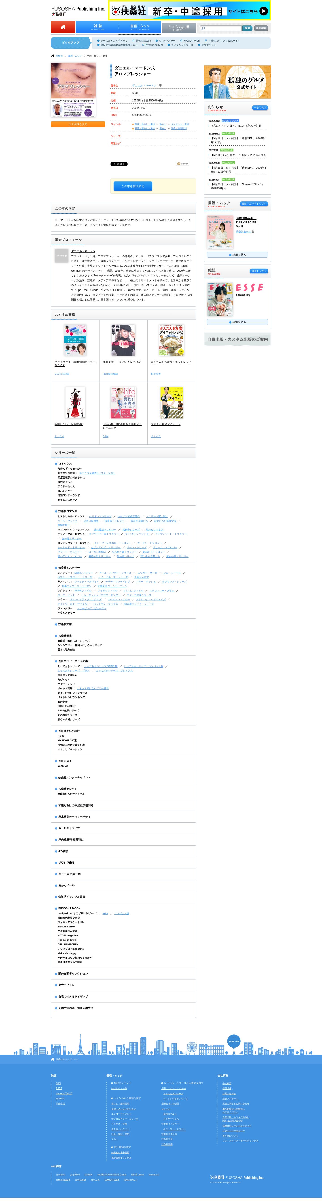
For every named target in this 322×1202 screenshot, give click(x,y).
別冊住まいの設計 (69, 731)
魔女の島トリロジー (177, 556)
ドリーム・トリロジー (165, 547)
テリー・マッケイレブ (117, 581)
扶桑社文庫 (65, 624)
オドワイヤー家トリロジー (104, 534)
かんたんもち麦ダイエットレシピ (171, 362)
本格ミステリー (66, 612)
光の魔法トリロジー (105, 529)
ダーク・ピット (66, 595)
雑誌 (53, 1075)
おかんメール (66, 885)
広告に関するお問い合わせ (235, 1103)
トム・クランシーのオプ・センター (101, 595)
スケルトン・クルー (119, 599)
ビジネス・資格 (119, 1124)
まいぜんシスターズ (182, 45)
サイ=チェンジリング (136, 534)
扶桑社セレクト (67, 788)
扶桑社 (59, 56)
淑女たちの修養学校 (165, 520)
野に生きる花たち (150, 556)
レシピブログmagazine (71, 949)
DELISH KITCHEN (68, 944)
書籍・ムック (75, 56)
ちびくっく (64, 679)
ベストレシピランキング (71, 697)
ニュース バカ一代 (69, 874)
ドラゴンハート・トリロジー (171, 534)
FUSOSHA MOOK (69, 908)
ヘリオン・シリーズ (100, 516)
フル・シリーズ (172, 573)
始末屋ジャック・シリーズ (139, 604)
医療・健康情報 (179, 128)
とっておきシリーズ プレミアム (114, 670)
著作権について (230, 1136)
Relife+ (62, 736)
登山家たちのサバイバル (71, 793)
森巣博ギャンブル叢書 (71, 896)
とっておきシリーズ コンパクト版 (143, 666)
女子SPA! (75, 1174)
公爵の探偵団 (91, 520)
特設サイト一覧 (119, 1088)
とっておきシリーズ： (70, 666)
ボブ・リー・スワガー (174, 1129)
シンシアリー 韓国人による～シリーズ (80, 645)
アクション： (65, 590)
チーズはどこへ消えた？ (114, 40)
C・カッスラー (167, 40)
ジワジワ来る (66, 862)
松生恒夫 (156, 374)
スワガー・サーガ (147, 573)
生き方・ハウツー (120, 1129)
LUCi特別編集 (110, 374)
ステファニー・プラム (162, 590)
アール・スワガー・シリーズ (115, 573)
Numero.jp (154, 1174)
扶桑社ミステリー (69, 567)
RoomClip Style (67, 940)
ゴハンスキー (65, 491)
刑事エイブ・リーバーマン (76, 586)
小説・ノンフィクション (123, 1108)
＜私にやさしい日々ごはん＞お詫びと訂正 (236, 125)
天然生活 (60, 1103)
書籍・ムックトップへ (254, 203)
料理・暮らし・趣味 (97, 56)
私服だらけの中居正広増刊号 (75, 805)
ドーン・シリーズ (136, 547)
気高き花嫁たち (139, 520)
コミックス (65, 463)
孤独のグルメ (65, 482)
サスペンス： (65, 581)
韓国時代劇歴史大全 (69, 917)
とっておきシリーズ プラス (74, 670)
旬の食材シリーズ (67, 715)
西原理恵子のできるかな (71, 477)
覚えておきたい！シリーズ (72, 692)
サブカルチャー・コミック (124, 1119)
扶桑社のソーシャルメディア (237, 1125)
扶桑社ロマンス (67, 511)
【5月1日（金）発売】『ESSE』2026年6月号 (238, 155)
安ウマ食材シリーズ (69, 719)
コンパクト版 (121, 913)
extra (105, 913)
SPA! (58, 1083)
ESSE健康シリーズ (68, 710)
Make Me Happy (67, 953)
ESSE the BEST (67, 706)
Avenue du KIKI (154, 45)
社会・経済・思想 (120, 1134)
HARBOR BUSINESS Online (111, 1174)
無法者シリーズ (125, 556)
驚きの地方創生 (66, 649)
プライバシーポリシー (233, 1130)
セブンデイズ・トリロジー (106, 547)
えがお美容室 (62, 374)
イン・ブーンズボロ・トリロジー (112, 543)
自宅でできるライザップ (73, 996)
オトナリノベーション (70, 749)
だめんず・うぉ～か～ (70, 468)
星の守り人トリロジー (70, 556)
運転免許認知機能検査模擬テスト (119, 45)
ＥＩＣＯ (59, 436)
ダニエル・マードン (144, 85)
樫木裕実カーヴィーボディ (74, 816)
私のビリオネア (154, 529)
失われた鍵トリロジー (124, 552)
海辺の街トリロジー (100, 556)
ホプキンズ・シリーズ (174, 581)
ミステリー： (65, 573)
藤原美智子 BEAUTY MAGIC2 (122, 362)
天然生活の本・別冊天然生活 (75, 1008)
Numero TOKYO (64, 1093)
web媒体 (56, 1166)
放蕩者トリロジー (114, 520)
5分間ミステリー (83, 573)
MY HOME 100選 (67, 740)
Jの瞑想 (63, 851)
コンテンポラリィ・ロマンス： (75, 543)
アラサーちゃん (66, 486)
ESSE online (137, 1174)
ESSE (59, 1088)
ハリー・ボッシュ (146, 581)
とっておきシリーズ (173, 1093)
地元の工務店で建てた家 (71, 745)
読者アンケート (230, 1098)
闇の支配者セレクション (73, 973)
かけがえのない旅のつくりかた (75, 957)
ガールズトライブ (69, 828)
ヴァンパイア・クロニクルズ (86, 599)
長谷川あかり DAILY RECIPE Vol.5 (247, 222)
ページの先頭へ (234, 1042)
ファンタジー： (66, 608)
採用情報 (226, 1088)
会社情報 (223, 1075)
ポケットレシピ (66, 684)
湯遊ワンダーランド (69, 495)
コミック (165, 1108)
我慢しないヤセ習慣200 (69, 424)
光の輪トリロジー (72, 538)
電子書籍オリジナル (121, 1157)
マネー (114, 1139)
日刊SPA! (60, 1174)
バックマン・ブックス (105, 604)
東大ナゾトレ (208, 45)
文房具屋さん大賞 (67, 931)
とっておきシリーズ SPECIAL (101, 666)
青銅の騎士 (64, 525)
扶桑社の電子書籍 (120, 1152)
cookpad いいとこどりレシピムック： (79, 913)
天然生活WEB (63, 1180)
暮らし (163, 124)
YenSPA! (63, 766)
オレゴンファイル (133, 590)
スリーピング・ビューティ (91, 608)
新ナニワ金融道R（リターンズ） (97, 473)
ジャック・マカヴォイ (86, 581)
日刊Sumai (80, 1180)
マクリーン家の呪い (157, 516)
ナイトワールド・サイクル (72, 604)
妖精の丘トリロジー (154, 552)
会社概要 (226, 1083)
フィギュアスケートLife (71, 922)
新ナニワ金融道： (67, 473)
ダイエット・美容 (180, 124)
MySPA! (89, 1174)
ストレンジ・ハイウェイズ (151, 599)
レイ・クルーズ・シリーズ (113, 577)
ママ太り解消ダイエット (165, 424)
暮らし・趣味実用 (120, 1103)
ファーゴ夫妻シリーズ (139, 595)
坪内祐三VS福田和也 (70, 839)
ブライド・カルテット (70, 552)
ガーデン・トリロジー (149, 543)
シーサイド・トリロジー (71, 547)
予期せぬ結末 (141, 577)
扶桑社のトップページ (67, 1059)
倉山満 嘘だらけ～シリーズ (74, 640)
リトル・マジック (67, 520)
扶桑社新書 (65, 635)
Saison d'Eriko (66, 926)
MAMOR (60, 1098)
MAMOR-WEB (192, 40)
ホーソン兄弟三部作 (129, 516)
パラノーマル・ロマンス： (72, 534)
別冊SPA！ (65, 761)
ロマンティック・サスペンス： (75, 529)
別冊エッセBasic (67, 675)
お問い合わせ (229, 1093)
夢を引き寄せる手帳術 (70, 962)
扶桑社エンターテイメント (74, 777)
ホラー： (63, 599)
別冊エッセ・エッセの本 (73, 661)
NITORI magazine (68, 935)
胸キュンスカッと (67, 499)
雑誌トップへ (259, 271)
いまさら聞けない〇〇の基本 (93, 688)
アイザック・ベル (107, 590)
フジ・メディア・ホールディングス (240, 1140)
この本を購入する (132, 186)
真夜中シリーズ (131, 529)
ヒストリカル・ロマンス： (72, 516)
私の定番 (63, 701)
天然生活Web (143, 40)
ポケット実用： (66, 688)
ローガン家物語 (97, 552)
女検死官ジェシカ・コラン (112, 586)
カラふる (95, 1180)
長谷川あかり (244, 231)
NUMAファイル (82, 590)
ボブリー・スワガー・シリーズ (75, 577)
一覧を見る (260, 107)
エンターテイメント (121, 1114)
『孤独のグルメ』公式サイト (224, 40)
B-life (105, 436)
